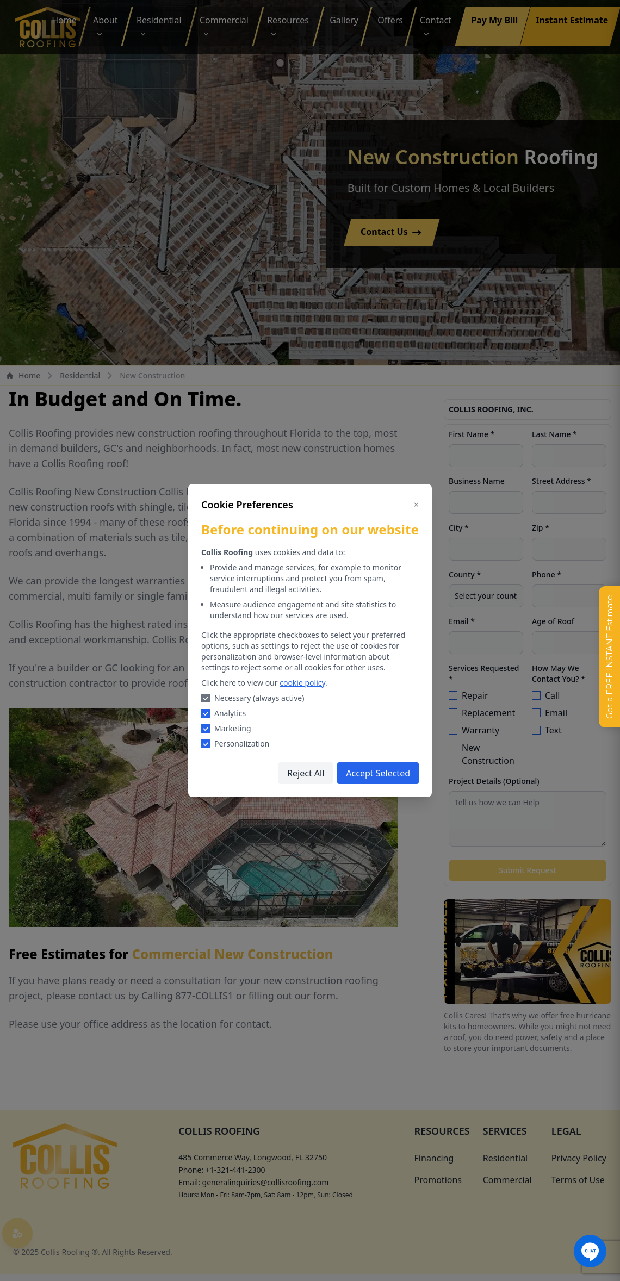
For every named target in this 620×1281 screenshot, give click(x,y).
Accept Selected (378, 773)
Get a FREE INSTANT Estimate (609, 657)
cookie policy (302, 682)
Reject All (305, 773)
